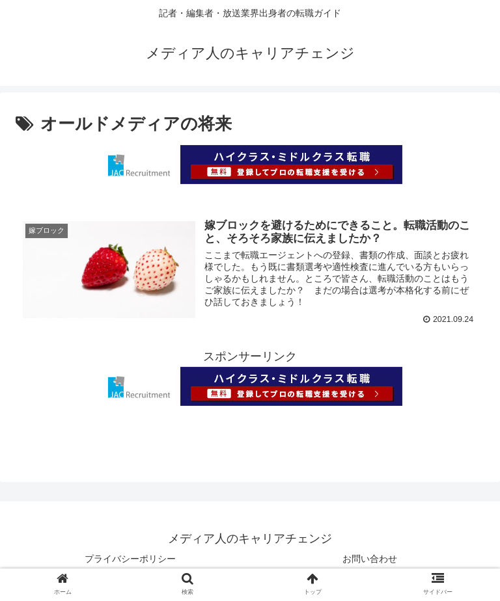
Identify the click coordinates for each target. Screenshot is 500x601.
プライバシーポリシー (130, 559)
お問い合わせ (369, 559)
